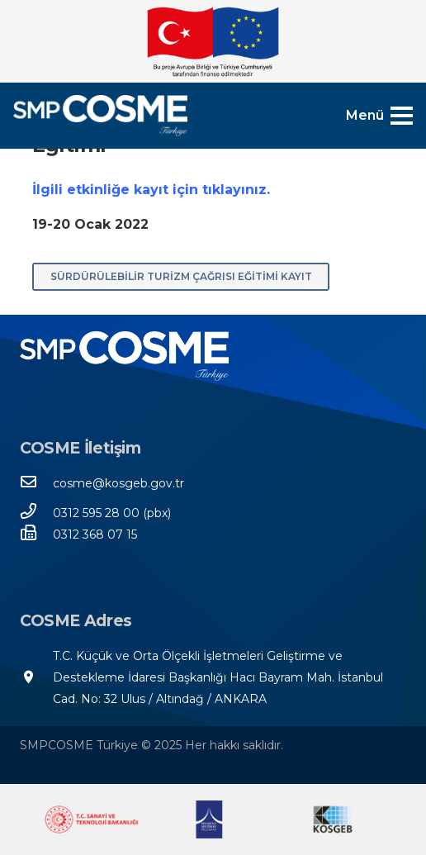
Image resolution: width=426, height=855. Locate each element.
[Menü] (379, 115)
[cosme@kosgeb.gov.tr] (36, 483)
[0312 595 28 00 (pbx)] (36, 513)
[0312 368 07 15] (36, 534)
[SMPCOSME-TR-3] (100, 115)
